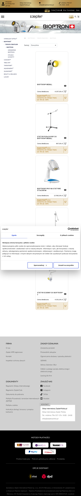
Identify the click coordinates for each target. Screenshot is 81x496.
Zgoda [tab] (14, 235)
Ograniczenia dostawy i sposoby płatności (55, 356)
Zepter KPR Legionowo (14, 352)
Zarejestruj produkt (47, 348)
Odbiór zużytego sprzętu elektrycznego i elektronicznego (55, 370)
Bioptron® (31, 38)
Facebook (46, 386)
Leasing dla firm (46, 376)
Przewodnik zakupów (48, 352)
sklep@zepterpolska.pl (46, 5)
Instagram (46, 390)
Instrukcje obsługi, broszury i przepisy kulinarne (19, 411)
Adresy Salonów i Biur (48, 365)
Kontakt (8, 356)
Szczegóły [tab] (40, 235)
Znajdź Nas (46, 382)
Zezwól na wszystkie (66, 265)
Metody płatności (40, 438)
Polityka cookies (12, 405)
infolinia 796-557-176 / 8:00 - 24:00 (65, 4)
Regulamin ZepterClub (14, 390)
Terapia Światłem (42, 38)
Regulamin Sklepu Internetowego (18, 386)
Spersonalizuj (40, 265)
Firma (9, 344)
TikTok (45, 394)
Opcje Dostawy (40, 468)
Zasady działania (49, 344)
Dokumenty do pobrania (15, 394)
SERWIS (43, 360)
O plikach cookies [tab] (67, 235)
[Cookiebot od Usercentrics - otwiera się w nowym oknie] (69, 229)
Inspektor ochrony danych (15, 360)
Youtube (46, 398)
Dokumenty (12, 382)
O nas (8, 348)
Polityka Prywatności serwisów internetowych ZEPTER (22, 400)
